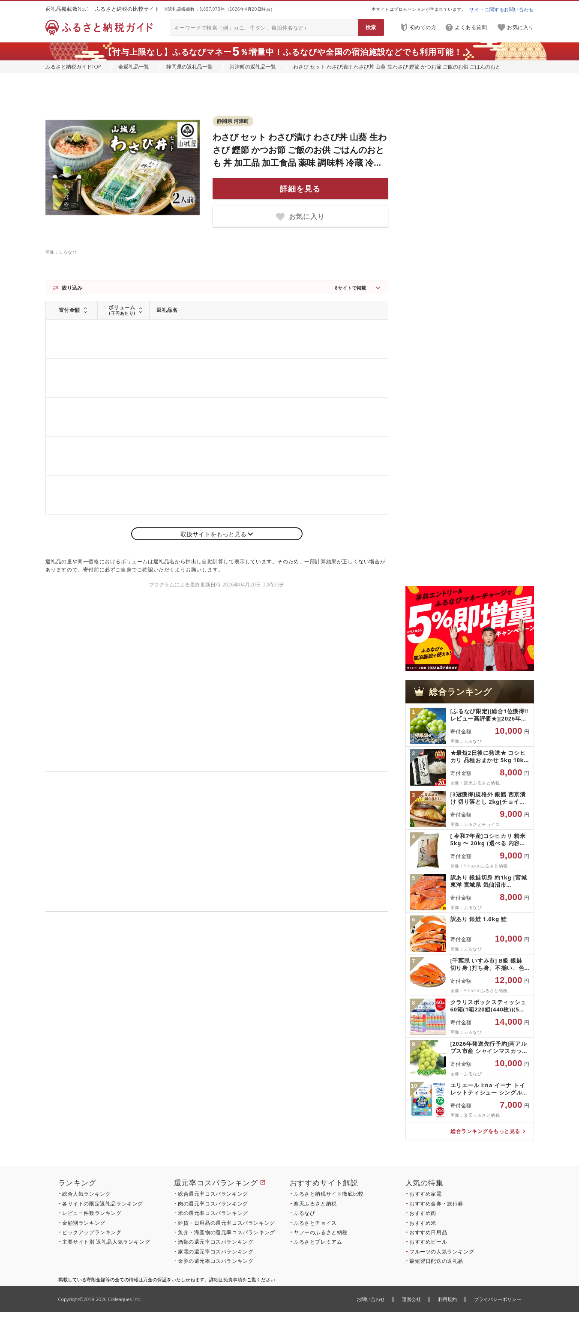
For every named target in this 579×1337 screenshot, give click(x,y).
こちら (271, 1118)
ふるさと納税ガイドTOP (73, 66)
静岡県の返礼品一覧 (189, 66)
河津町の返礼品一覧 (253, 66)
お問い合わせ (371, 1299)
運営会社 (411, 1299)
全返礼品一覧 (133, 66)
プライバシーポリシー (497, 1299)
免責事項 (232, 1279)
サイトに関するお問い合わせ (501, 9)
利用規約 (447, 1299)
